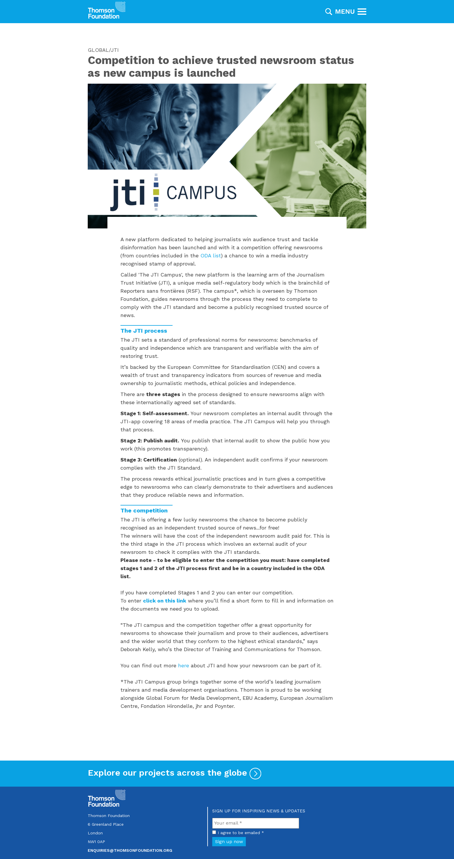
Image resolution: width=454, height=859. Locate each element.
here (183, 665)
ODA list (210, 255)
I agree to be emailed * (241, 832)
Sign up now (229, 841)
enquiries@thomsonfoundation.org (130, 850)
